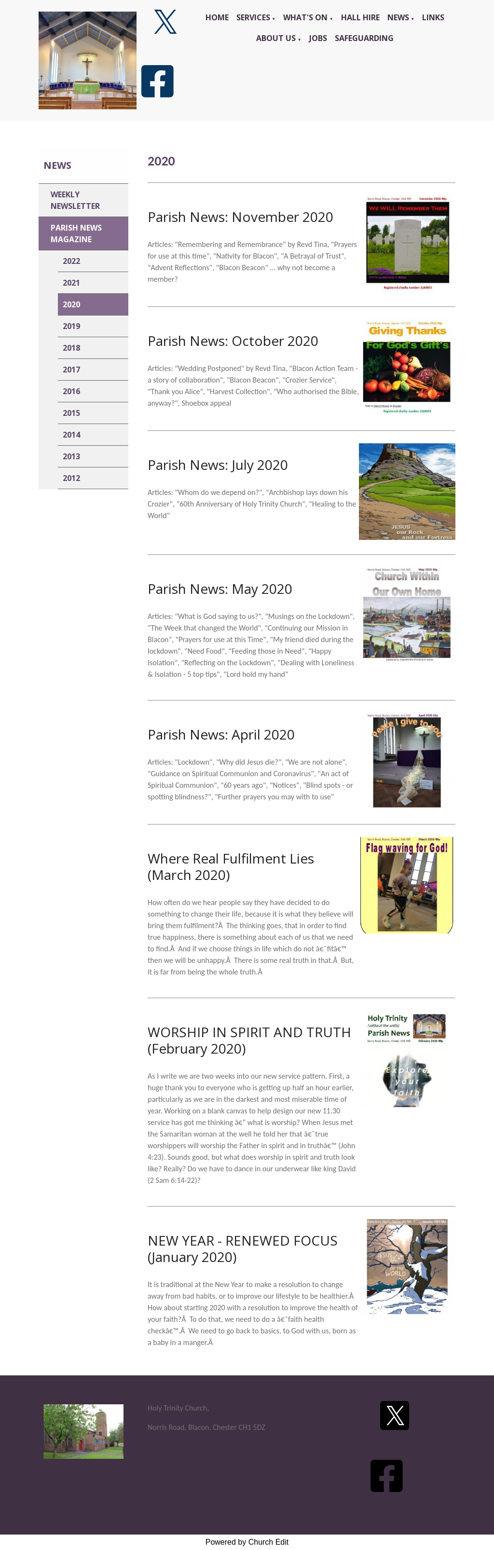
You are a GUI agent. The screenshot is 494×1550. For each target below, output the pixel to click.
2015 (71, 413)
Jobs (318, 38)
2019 (71, 326)
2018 (71, 348)
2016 (71, 391)
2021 (71, 282)
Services (253, 17)
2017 (71, 369)
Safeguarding (364, 38)
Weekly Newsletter (75, 200)
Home (217, 17)
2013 (71, 456)
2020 (71, 304)
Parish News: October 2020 (233, 340)
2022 (71, 261)
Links (433, 17)
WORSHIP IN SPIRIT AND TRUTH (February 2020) (249, 1040)
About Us (276, 38)
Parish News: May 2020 (220, 588)
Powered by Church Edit (247, 1542)
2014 (71, 434)
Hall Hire (360, 17)
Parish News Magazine (76, 233)
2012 (71, 478)
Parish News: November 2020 (240, 216)
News (398, 17)
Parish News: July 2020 (218, 464)
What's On (305, 17)
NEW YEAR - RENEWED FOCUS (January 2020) (243, 1248)
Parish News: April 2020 (221, 734)
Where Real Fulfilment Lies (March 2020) (231, 866)
